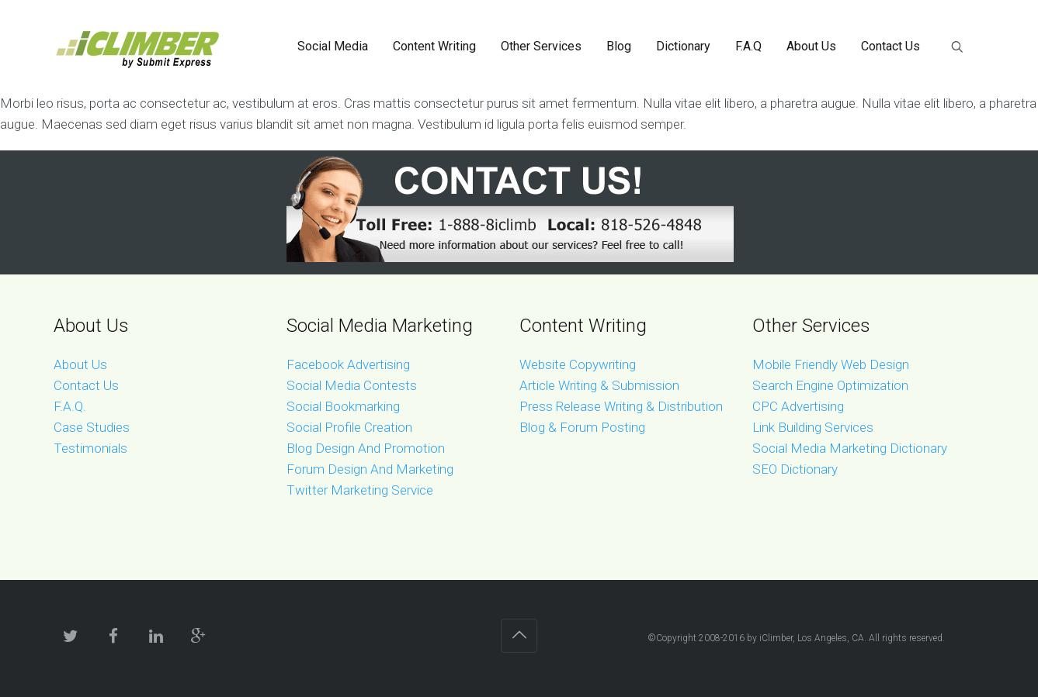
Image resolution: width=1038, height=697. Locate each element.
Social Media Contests (351, 385)
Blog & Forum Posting (582, 427)
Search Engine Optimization (830, 385)
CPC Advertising (798, 406)
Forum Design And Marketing (369, 469)
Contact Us (86, 385)
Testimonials (90, 448)
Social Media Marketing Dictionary (849, 448)
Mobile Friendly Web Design (830, 364)
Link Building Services (812, 427)
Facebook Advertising (348, 364)
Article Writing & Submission (599, 385)
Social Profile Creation (349, 427)
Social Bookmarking (343, 406)
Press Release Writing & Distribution (621, 406)
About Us (80, 364)
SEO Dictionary (795, 469)
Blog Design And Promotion (365, 448)
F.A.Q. (70, 406)
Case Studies (92, 427)
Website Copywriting (577, 364)
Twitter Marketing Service (359, 490)
